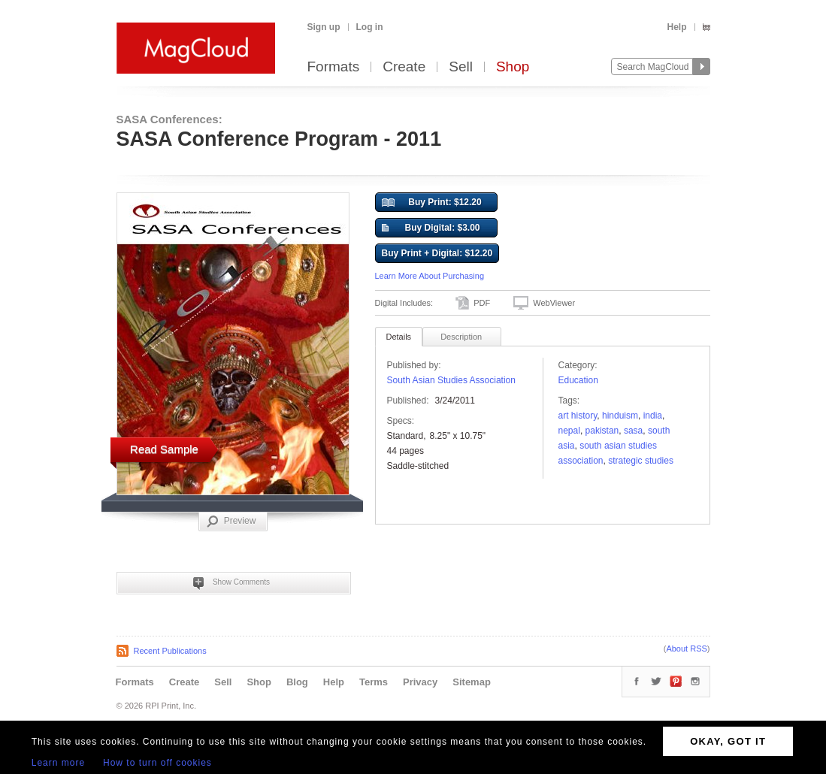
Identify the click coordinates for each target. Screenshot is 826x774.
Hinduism (620, 415)
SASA (633, 430)
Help (676, 27)
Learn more (58, 762)
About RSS (686, 648)
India (652, 415)
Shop (512, 67)
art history (578, 415)
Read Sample (164, 449)
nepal (569, 430)
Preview (231, 521)
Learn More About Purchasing (430, 275)
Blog (297, 682)
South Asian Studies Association (451, 380)
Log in (369, 27)
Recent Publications (170, 650)
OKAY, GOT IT (728, 741)
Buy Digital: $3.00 (431, 228)
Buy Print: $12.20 (432, 203)
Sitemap (471, 682)
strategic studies (640, 460)
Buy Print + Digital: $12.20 (437, 253)
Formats (333, 67)
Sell (461, 67)
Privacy (420, 682)
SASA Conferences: (169, 119)
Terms (373, 682)
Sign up (323, 27)
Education (578, 380)
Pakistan (602, 430)
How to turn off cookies (157, 762)
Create (404, 67)
